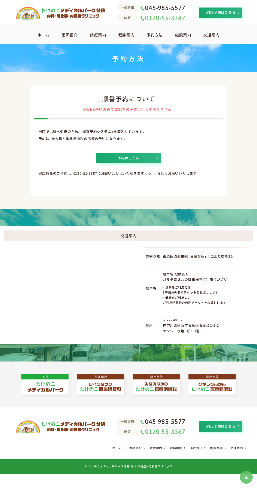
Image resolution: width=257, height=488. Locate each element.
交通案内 (211, 35)
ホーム (43, 35)
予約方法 (154, 35)
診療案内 (98, 35)
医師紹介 (69, 35)
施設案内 (183, 35)
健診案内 (126, 35)
